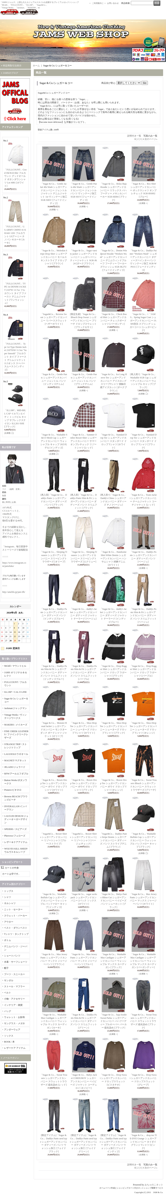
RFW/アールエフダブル (16, 773)
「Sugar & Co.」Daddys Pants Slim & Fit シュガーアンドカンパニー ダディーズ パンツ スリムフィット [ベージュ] (143, 615)
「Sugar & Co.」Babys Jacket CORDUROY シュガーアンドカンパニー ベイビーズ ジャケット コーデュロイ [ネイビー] (83, 1081)
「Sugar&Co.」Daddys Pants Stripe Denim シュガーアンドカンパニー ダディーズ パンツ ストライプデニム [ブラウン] (113, 840)
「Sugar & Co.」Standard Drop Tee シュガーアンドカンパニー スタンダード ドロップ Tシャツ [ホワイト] (113, 441)
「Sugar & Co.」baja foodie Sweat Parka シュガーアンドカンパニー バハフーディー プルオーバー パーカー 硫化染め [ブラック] (113, 1021)
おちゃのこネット (154, 1184)
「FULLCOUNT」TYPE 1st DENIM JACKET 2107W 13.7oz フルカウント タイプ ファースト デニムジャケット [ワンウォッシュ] (15, 293)
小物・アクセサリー (14, 998)
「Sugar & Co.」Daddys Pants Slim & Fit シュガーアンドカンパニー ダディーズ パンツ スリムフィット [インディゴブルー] (53, 672)
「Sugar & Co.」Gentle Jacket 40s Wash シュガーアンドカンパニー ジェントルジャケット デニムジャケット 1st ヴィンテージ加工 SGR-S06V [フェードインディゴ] (53, 193)
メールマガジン (11, 1057)
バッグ (7, 1011)
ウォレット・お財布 (14, 1017)
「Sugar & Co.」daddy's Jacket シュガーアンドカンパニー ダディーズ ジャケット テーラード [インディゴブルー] (113, 615)
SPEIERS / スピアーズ (15, 829)
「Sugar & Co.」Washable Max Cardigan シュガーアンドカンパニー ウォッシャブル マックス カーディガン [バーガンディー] (143, 961)
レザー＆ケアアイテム (15, 842)
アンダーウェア (12, 1029)
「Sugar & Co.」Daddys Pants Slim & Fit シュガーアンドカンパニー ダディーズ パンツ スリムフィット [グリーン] (83, 1021)
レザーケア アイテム (14, 1048)
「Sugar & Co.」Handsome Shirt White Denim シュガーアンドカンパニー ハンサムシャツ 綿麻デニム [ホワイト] (113, 558)
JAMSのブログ (10, 73)
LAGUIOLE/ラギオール (16, 754)
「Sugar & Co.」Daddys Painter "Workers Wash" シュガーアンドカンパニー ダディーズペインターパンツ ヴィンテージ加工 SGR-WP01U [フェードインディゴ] (143, 260)
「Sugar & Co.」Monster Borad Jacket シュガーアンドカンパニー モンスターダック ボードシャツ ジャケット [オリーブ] (53, 729)
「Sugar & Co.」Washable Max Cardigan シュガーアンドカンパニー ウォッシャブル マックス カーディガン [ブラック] (113, 961)
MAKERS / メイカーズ (15, 724)
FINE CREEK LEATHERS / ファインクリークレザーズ (16, 734)
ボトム (7, 940)
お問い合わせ (113, 3)
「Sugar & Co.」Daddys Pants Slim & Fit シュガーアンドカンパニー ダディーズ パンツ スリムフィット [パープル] (83, 672)
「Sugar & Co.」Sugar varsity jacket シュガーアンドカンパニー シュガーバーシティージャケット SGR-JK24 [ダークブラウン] (83, 257)
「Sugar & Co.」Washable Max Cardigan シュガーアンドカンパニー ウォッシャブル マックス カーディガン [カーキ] (53, 1021)
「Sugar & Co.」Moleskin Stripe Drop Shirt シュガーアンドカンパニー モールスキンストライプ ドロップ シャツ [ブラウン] (53, 257)
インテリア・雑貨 (13, 1005)
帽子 (6, 968)
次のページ (151, 139)
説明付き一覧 (134, 135)
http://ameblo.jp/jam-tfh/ (13, 592)
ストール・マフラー (14, 986)
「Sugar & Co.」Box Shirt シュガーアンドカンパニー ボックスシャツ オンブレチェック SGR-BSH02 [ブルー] (143, 190)
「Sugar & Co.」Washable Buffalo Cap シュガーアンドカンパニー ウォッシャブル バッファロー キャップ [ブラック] (143, 840)
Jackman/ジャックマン (15, 708)
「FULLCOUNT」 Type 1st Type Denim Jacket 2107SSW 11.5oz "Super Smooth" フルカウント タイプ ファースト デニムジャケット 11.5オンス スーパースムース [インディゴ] (15, 356)
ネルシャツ (10, 903)
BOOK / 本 (9, 1041)
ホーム (36, 65)
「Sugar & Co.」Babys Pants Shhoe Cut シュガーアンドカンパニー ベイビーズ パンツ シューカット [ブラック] (113, 900)
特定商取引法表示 (12, 65)
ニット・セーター (13, 909)
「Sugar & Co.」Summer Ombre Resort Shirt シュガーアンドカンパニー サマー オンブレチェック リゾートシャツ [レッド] (83, 441)
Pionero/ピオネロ (12, 790)
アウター (8, 921)
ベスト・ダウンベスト (15, 927)
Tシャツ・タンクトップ (16, 934)
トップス (8, 891)
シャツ (7, 897)
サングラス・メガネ (14, 1023)
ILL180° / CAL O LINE (15, 692)
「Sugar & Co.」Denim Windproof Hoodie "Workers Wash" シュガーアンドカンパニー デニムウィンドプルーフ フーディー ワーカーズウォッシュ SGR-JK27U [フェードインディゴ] (113, 260)
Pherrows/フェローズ (14, 835)
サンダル (8, 980)
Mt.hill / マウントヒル (15, 666)
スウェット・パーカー (15, 915)
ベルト (7, 992)
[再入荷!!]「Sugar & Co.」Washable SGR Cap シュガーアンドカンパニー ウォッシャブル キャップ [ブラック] (143, 381)
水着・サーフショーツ (15, 962)
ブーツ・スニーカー (14, 974)
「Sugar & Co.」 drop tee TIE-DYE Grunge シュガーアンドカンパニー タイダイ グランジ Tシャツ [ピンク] (143, 1142)
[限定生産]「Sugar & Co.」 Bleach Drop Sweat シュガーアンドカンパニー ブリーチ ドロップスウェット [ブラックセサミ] (83, 320)
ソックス (8, 1035)
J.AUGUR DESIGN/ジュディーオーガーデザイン (16, 819)
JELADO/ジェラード (14, 767)
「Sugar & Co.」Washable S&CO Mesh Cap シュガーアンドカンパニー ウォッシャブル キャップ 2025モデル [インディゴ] (53, 441)
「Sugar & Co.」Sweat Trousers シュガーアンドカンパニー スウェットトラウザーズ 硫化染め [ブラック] (143, 1021)
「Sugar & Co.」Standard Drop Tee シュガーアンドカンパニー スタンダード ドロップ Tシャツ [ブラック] (143, 441)
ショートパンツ (12, 955)
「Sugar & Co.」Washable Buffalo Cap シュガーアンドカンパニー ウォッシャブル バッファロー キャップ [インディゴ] (53, 900)
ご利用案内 (97, 3)
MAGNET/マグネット (15, 760)
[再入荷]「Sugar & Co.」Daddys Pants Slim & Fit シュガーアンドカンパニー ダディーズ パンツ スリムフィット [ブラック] (83, 501)
